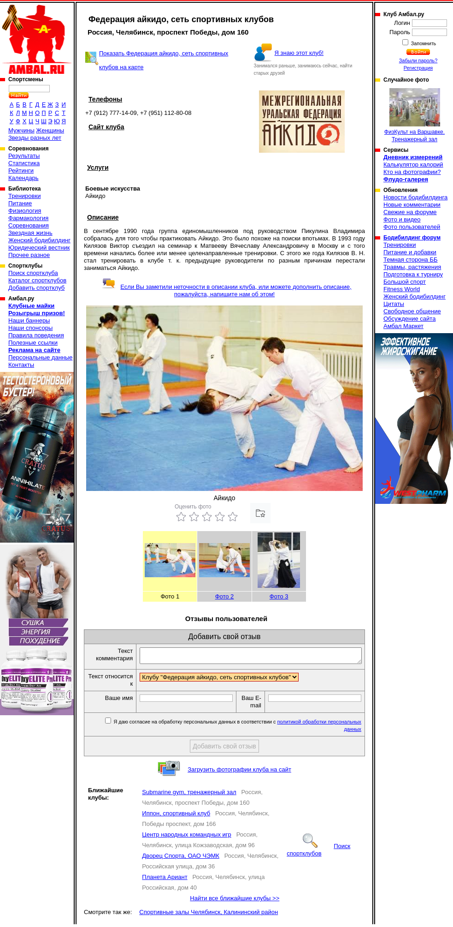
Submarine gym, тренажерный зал (189, 794)
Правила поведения (36, 335)
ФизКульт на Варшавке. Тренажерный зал (414, 115)
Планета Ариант (164, 879)
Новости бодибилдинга (415, 197)
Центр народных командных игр (186, 837)
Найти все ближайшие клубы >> (234, 900)
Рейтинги (21, 170)
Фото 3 (279, 596)
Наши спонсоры (30, 327)
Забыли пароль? (418, 60)
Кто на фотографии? (412, 171)
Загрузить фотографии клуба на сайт (239, 772)
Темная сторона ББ (410, 259)
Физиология (24, 210)
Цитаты (393, 303)
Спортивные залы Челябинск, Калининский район (208, 914)
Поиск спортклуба (33, 272)
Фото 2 (224, 596)
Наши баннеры (29, 320)
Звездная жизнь (30, 232)
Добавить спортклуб (36, 287)
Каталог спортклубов (37, 280)
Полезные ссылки (33, 342)
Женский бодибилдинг (39, 240)
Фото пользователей (411, 226)
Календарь (23, 177)
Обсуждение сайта (409, 318)
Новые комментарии (412, 204)
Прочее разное (29, 254)
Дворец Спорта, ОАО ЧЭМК (180, 858)
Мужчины (21, 130)
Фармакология (28, 218)
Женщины (50, 130)
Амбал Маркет (403, 326)
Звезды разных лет (34, 137)
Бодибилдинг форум (412, 237)
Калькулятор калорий (413, 164)
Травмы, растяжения (412, 266)
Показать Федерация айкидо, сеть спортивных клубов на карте (163, 60)
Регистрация (418, 68)
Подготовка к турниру (413, 274)
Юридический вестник (39, 247)
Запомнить (423, 43)
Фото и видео (402, 219)
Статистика (24, 163)
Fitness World (401, 289)
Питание (20, 203)
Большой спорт (404, 281)
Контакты (21, 364)
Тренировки (24, 195)
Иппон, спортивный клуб (176, 816)
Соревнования (28, 225)
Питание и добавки (409, 252)
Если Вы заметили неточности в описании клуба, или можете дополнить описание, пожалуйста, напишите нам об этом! (226, 290)
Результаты (24, 155)
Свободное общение (412, 311)
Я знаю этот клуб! (299, 52)
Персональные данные (40, 357)
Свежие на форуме (410, 212)
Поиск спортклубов (318, 852)
